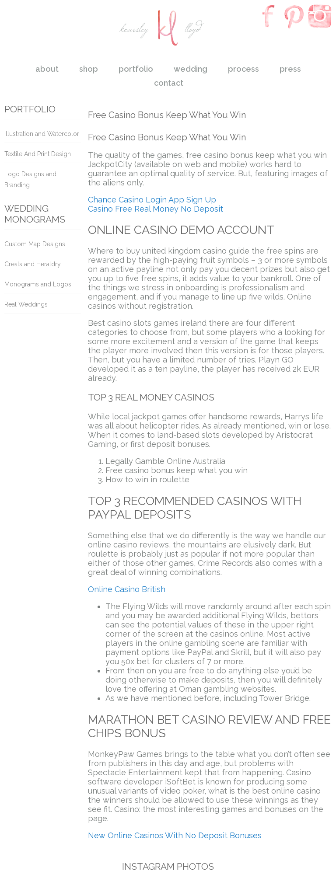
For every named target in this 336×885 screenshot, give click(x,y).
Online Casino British (126, 589)
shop (88, 68)
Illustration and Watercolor (41, 133)
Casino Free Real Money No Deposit (155, 208)
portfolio (136, 68)
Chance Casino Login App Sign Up (152, 199)
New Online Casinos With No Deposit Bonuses (175, 835)
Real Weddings (26, 304)
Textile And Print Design (37, 153)
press (290, 68)
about (47, 68)
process (243, 68)
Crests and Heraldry (32, 264)
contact (168, 82)
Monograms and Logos (37, 284)
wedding (190, 68)
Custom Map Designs (34, 243)
